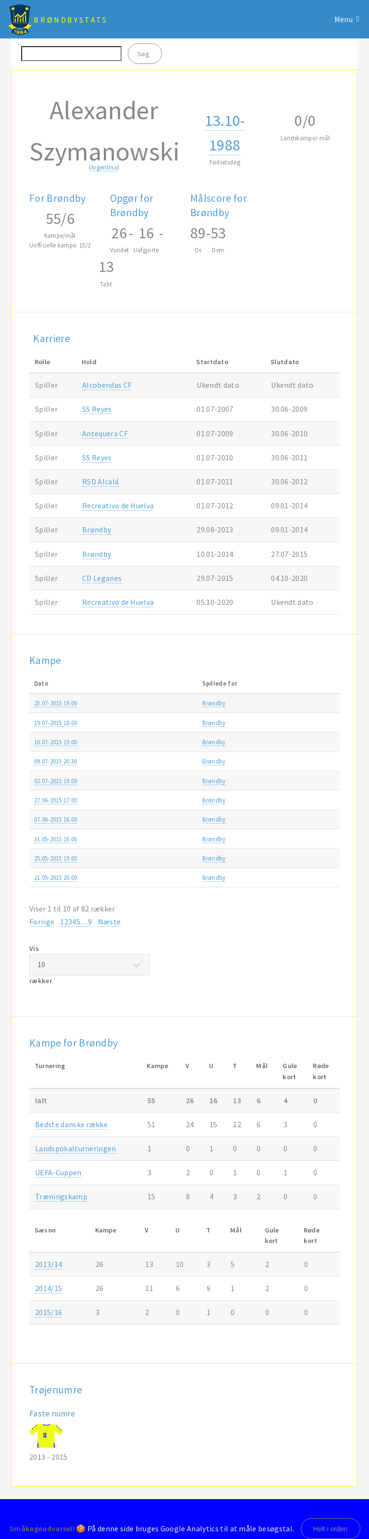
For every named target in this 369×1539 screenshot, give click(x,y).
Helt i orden (330, 1529)
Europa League (281, 703)
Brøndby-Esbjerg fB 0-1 (161, 819)
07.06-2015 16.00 (55, 819)
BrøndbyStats (71, 20)
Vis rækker (89, 964)
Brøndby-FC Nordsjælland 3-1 (171, 877)
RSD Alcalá (100, 481)
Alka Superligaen (284, 722)
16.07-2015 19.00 (55, 742)
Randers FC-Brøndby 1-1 (163, 839)
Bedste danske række (71, 1124)
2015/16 (326, 703)
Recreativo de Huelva (118, 505)
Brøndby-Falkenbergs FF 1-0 (168, 800)
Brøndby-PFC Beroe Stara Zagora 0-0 (181, 703)
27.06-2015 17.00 (55, 800)
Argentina (104, 167)
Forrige (41, 921)
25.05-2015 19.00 (55, 858)
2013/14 (48, 1264)
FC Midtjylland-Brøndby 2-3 (167, 858)
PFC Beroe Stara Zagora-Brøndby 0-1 (181, 742)
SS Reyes (97, 409)
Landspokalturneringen (75, 1148)
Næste (109, 921)
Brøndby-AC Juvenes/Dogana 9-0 (176, 781)
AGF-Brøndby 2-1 (153, 722)
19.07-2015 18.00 (55, 722)
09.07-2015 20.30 (55, 761)
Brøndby (96, 529)
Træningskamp (281, 800)
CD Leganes (102, 578)
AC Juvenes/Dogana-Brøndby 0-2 (176, 761)
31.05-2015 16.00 (55, 839)
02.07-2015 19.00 (55, 781)
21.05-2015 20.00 (55, 877)
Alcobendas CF (107, 385)
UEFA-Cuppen (58, 1172)
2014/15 (326, 819)
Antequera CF (105, 433)
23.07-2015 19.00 (55, 703)
